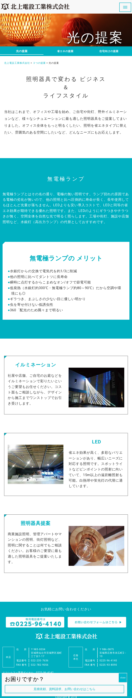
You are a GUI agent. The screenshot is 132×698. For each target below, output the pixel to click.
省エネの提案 (65, 51)
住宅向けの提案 (109, 51)
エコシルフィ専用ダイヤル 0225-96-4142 (28, 666)
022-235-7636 (39, 654)
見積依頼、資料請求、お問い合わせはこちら (64, 689)
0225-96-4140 (108, 654)
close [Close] (122, 678)
